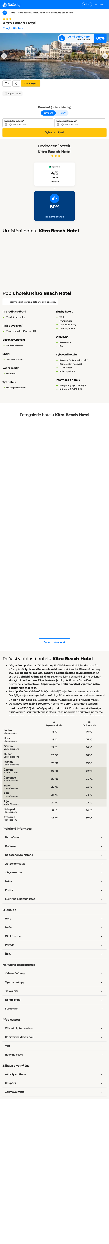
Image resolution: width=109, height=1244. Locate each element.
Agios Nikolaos (47, 12)
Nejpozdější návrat (66, 121)
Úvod (12, 12)
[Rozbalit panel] (101, 837)
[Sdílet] (16, 83)
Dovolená (48, 113)
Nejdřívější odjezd (13, 121)
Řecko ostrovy (24, 12)
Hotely (62, 113)
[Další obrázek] (105, 56)
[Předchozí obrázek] (4, 56)
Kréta (35, 12)
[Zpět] (4, 13)
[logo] (11, 4)
